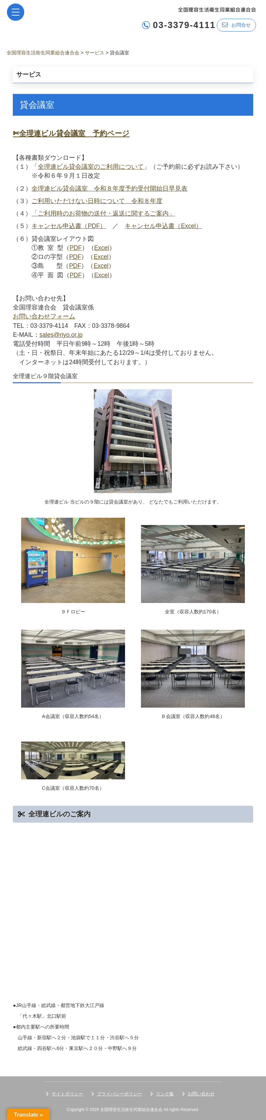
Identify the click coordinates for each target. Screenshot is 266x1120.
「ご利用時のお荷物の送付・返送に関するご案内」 (103, 213)
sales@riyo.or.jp (61, 334)
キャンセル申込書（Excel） (163, 225)
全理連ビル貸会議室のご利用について (91, 166)
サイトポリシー (67, 1093)
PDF (76, 247)
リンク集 (165, 1093)
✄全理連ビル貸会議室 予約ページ (71, 133)
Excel (101, 247)
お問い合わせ (201, 1093)
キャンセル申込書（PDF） (69, 225)
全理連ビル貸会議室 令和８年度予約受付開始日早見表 (109, 188)
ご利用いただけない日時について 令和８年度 (97, 201)
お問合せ (236, 25)
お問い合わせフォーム (44, 316)
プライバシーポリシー (119, 1093)
